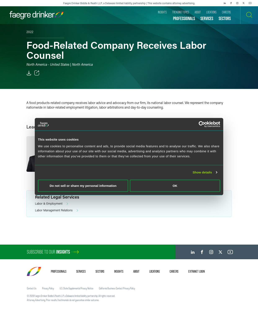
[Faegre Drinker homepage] (36, 15)
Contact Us (31, 288)
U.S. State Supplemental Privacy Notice (76, 288)
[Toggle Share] (37, 73)
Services (81, 271)
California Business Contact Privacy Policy (117, 288)
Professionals (58, 271)
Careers (174, 271)
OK (175, 185)
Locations (154, 271)
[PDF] (29, 73)
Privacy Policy (48, 288)
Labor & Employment (51, 203)
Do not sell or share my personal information (83, 185)
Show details (202, 172)
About (136, 271)
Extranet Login (196, 271)
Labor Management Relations (56, 210)
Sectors (99, 271)
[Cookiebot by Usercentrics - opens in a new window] (201, 124)
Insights (118, 271)
